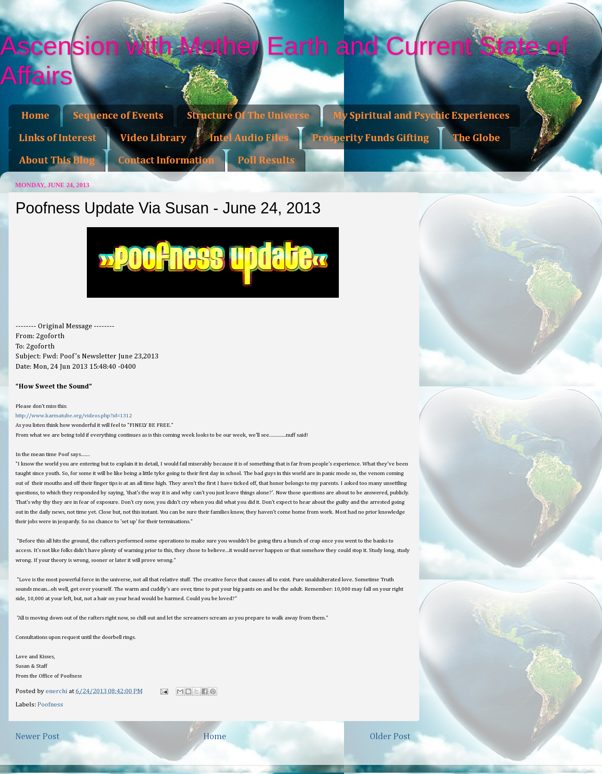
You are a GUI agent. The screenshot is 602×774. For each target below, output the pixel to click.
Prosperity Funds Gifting (370, 138)
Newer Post (37, 736)
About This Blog (57, 160)
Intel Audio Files (249, 138)
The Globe (476, 138)
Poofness (50, 704)
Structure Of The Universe (248, 116)
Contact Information (166, 160)
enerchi (57, 691)
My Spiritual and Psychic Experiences (421, 116)
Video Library (153, 138)
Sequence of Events (118, 116)
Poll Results (266, 160)
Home (35, 116)
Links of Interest (57, 138)
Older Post (390, 736)
